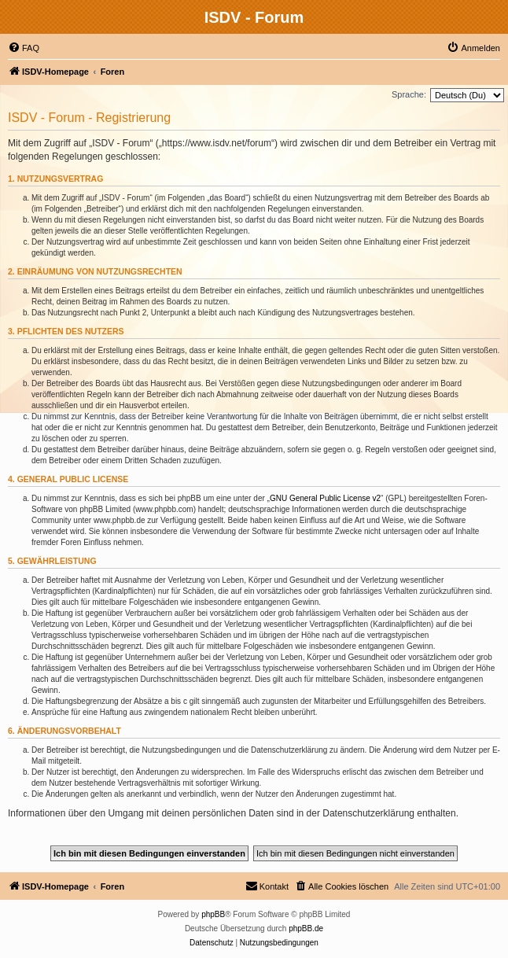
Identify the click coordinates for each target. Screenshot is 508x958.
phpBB (213, 914)
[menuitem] (23, 48)
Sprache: (409, 94)
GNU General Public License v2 (325, 498)
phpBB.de (306, 928)
